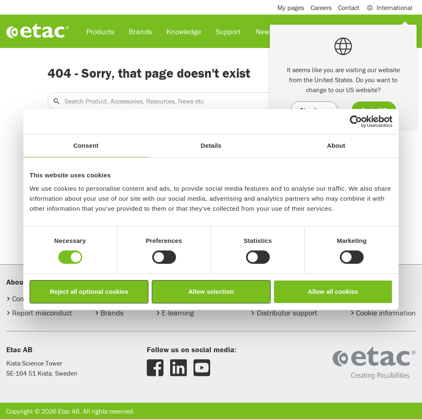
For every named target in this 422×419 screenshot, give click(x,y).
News (264, 31)
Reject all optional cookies (89, 291)
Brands (111, 313)
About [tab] (336, 145)
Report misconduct (42, 313)
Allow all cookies (333, 291)
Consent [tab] (86, 145)
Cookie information (386, 313)
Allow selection (211, 291)
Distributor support (287, 313)
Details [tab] (211, 145)
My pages (290, 7)
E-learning (178, 313)
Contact (348, 7)
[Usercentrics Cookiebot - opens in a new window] (355, 121)
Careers (321, 7)
